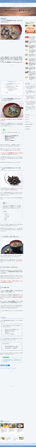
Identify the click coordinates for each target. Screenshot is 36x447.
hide (14, 81)
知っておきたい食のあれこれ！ (18, 1)
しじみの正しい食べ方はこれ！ (10, 87)
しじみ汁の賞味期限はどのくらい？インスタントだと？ (12, 84)
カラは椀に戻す (10, 90)
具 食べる (6, 368)
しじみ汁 (2, 368)
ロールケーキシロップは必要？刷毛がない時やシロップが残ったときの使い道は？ (30, 97)
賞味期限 (14, 368)
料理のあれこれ (28, 126)
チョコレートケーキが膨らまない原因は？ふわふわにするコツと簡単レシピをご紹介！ (30, 108)
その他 (27, 117)
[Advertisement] (11, 48)
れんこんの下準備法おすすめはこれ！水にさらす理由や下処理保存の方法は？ (30, 102)
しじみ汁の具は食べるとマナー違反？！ (12, 86)
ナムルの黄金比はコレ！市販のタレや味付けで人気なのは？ (30, 92)
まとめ (6, 92)
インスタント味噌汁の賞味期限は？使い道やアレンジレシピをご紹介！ (30, 87)
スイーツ (27, 119)
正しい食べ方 (10, 368)
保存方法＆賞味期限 (29, 124)
